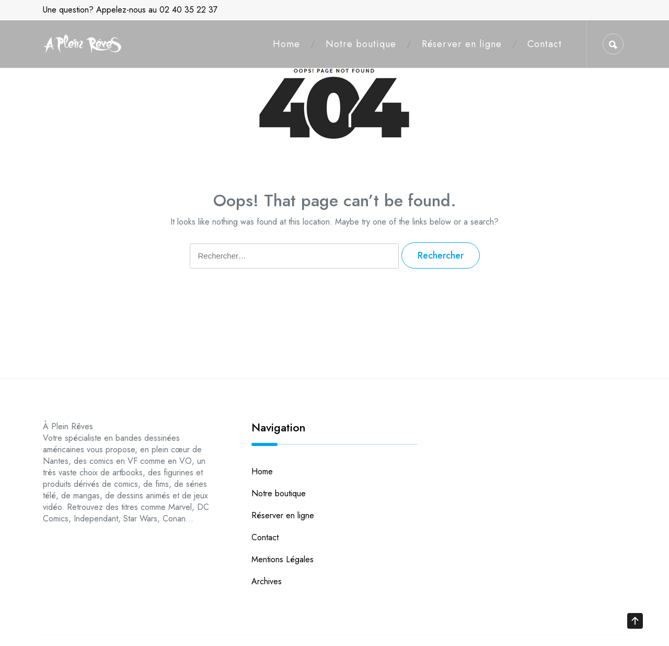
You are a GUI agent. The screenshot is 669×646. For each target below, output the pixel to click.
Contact (544, 44)
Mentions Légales (282, 559)
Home (286, 44)
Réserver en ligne (462, 44)
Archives (266, 581)
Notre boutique (361, 44)
